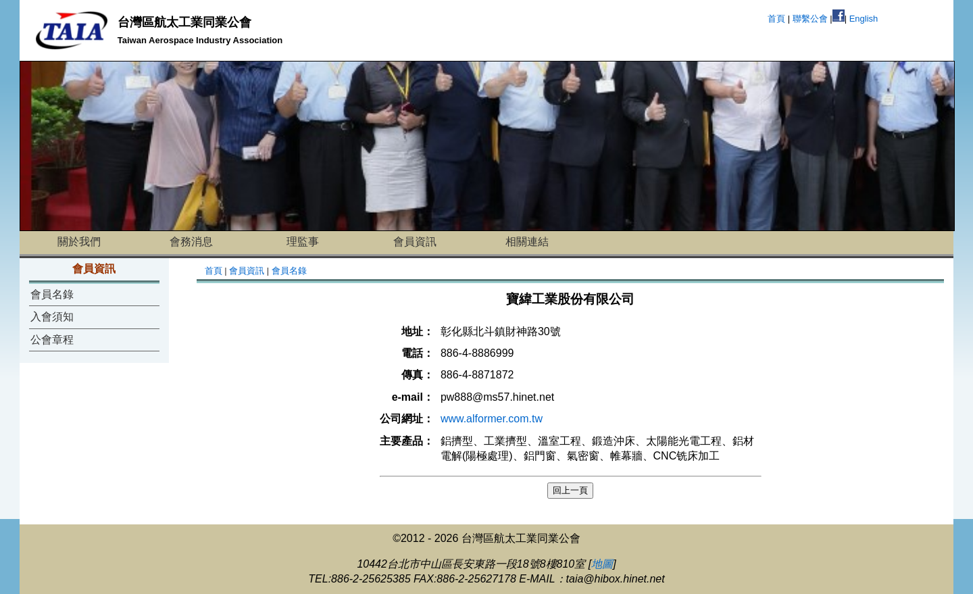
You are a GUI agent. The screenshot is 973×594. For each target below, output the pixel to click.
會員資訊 (414, 241)
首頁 (776, 19)
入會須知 (52, 316)
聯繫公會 (810, 19)
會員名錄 (52, 294)
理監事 (302, 241)
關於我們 (79, 241)
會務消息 (191, 241)
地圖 (602, 564)
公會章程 (52, 339)
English (863, 19)
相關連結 (527, 241)
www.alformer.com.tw (492, 418)
